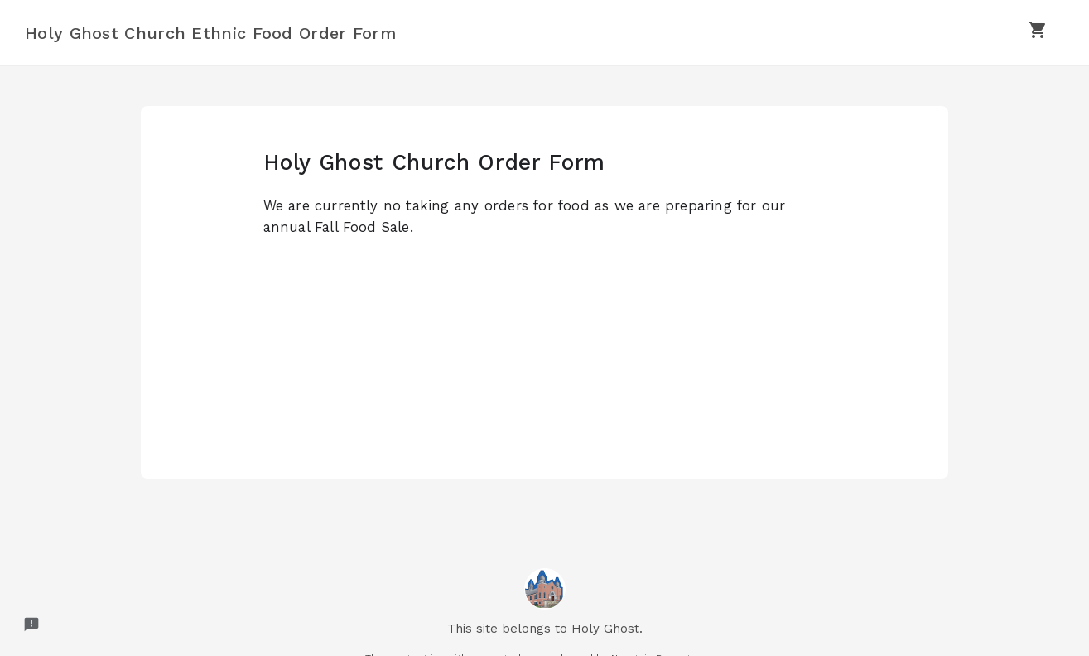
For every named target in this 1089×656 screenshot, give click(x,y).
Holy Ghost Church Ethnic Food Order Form (210, 33)
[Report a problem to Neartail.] (31, 624)
